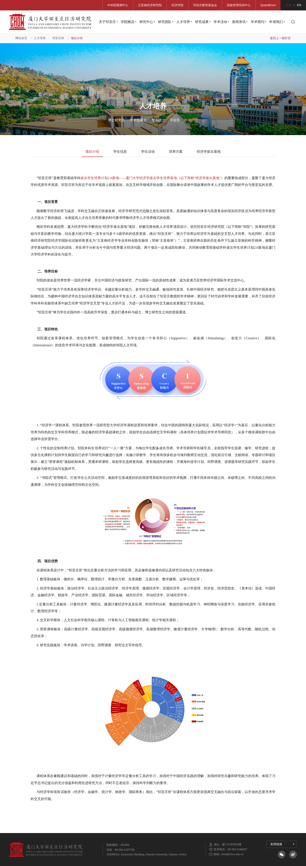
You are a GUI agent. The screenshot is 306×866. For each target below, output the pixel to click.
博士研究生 (116, 120)
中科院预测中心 (117, 5)
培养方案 (176, 151)
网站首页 (21, 38)
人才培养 (40, 38)
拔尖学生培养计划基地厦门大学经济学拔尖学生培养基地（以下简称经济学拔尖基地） (152, 178)
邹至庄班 (58, 38)
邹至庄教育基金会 (205, 5)
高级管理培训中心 (239, 5)
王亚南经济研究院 (150, 5)
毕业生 (175, 120)
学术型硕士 (138, 120)
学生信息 (120, 151)
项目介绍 (77, 38)
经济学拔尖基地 (209, 151)
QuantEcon (268, 5)
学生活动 (148, 151)
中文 (288, 5)
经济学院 (177, 5)
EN (299, 5)
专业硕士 (158, 120)
